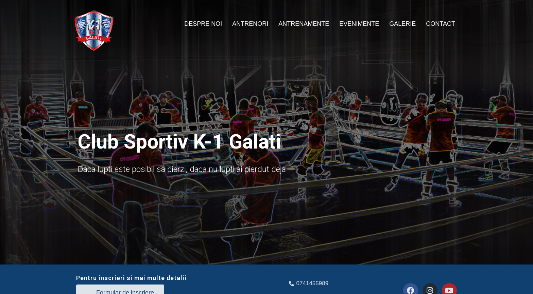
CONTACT (440, 23)
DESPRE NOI (203, 23)
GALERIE (402, 23)
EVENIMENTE (359, 23)
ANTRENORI (250, 23)
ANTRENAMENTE (303, 23)
